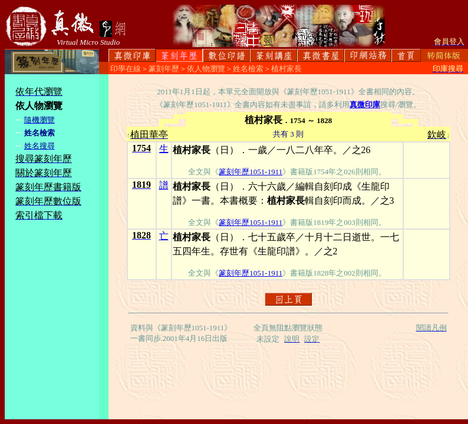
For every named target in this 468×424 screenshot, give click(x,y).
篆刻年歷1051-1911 (250, 171)
